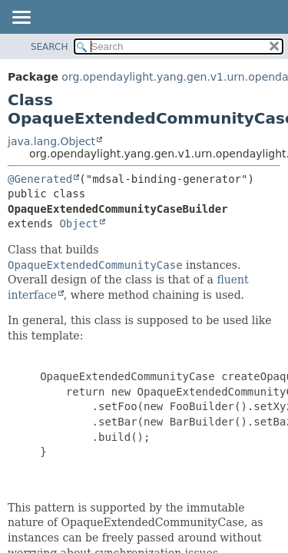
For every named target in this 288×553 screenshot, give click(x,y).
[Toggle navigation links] (21, 18)
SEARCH (49, 46)
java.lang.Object (51, 141)
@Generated (40, 179)
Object (78, 223)
